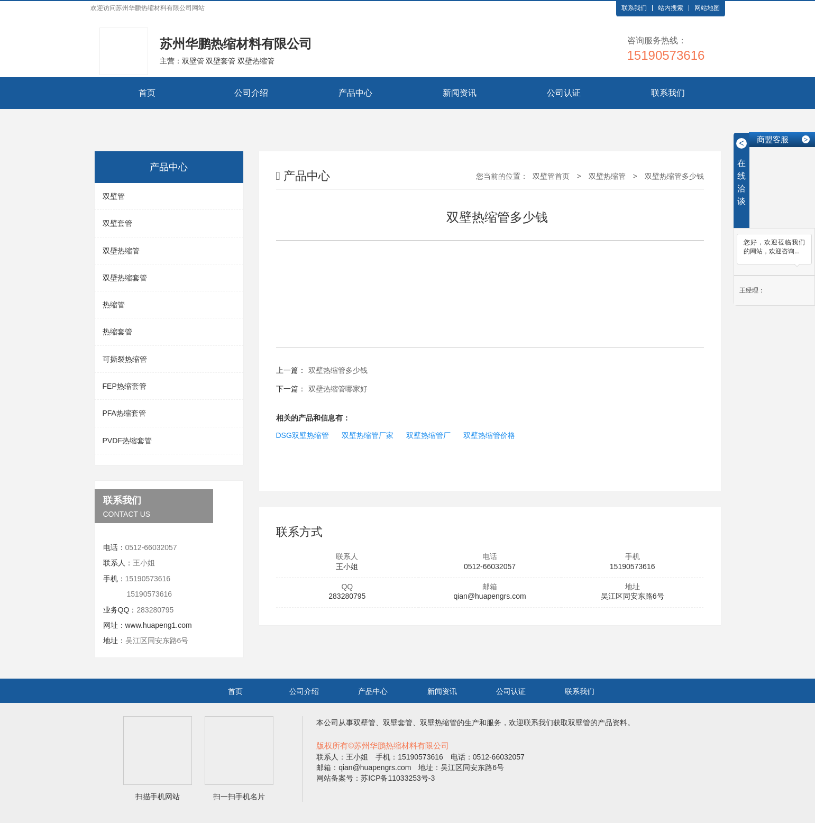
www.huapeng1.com (158, 625)
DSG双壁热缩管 (302, 435)
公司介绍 (251, 92)
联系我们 (634, 8)
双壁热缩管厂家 (367, 435)
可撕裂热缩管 (125, 359)
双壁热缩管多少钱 (674, 176)
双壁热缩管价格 (489, 435)
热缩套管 (117, 331)
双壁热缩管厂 (428, 435)
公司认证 (564, 92)
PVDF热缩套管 (127, 440)
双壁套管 (117, 223)
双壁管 (114, 196)
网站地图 (707, 8)
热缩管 (114, 304)
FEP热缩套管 (124, 386)
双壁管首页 (551, 176)
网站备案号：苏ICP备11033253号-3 (375, 778)
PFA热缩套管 (124, 413)
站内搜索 (670, 8)
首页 (147, 92)
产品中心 (355, 92)
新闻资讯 (460, 92)
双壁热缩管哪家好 (338, 389)
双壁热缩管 (121, 250)
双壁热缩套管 (125, 277)
